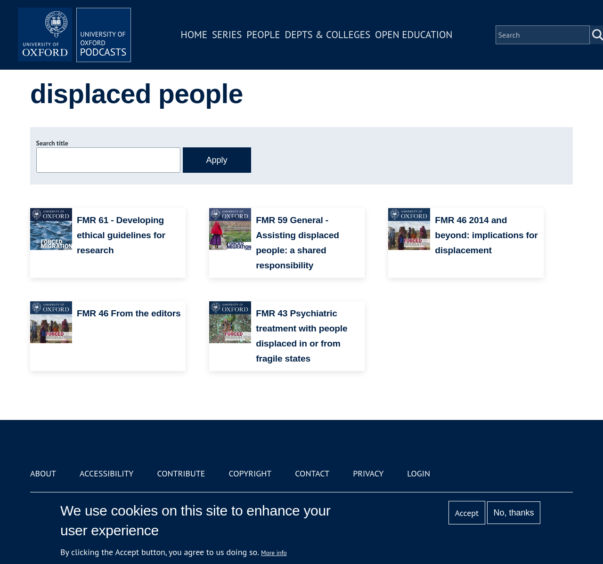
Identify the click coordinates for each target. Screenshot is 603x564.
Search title (52, 143)
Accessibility (106, 473)
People (263, 34)
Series (227, 34)
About (43, 473)
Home (194, 34)
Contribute (181, 473)
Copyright (249, 473)
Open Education (413, 34)
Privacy (368, 473)
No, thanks (513, 512)
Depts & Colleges (328, 34)
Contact (312, 473)
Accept (467, 513)
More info (274, 552)
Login (418, 473)
